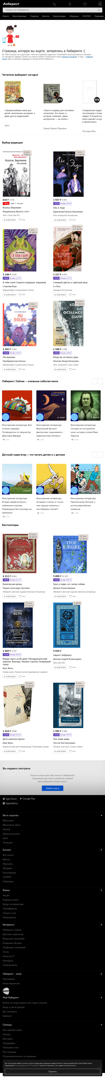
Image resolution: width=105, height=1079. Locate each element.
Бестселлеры (10, 525)
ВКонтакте (8, 820)
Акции (6, 895)
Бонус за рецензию (13, 904)
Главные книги (10, 899)
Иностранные (19, 16)
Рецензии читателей (13, 938)
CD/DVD (86, 16)
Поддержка (9, 1043)
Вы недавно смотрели (16, 768)
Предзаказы (9, 917)
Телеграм (8, 842)
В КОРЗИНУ (10, 220)
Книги (6, 16)
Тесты (6, 951)
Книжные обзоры (12, 943)
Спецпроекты (10, 965)
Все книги (8, 855)
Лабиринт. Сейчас (12, 929)
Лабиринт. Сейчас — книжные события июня (30, 381)
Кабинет (7, 1015)
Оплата (6, 1034)
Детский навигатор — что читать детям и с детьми (33, 454)
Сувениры (99, 16)
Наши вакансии (11, 983)
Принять (52, 1071)
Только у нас (9, 912)
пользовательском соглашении (27, 1065)
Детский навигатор (13, 934)
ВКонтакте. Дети (11, 824)
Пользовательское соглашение (19, 1056)
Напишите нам (11, 1047)
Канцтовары (59, 16)
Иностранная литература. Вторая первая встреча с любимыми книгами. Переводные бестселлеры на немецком (16, 505)
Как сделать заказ (12, 1029)
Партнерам (9, 979)
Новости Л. (8, 956)
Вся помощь (9, 1051)
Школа (45, 16)
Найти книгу (52, 788)
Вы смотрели (10, 1011)
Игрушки (74, 16)
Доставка (8, 1038)
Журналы (8, 863)
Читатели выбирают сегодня (20, 74)
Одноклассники (11, 833)
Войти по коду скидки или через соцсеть (25, 1002)
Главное (34, 16)
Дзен (5, 838)
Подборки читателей (14, 947)
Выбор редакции (12, 142)
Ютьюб (6, 829)
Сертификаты (10, 908)
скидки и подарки (69, 57)
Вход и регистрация (13, 1007)
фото (27, 154)
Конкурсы (8, 960)
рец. (27, 152)
